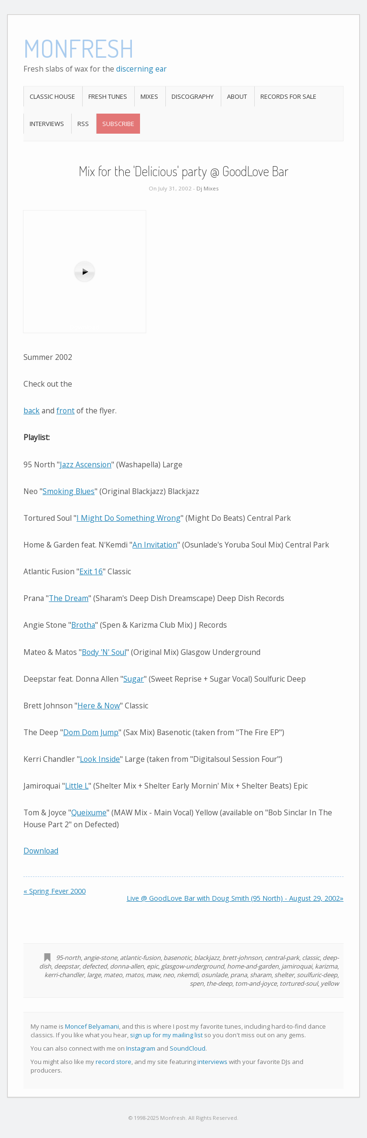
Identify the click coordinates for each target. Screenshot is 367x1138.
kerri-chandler (64, 974)
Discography (193, 96)
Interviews (47, 123)
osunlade (214, 974)
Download (40, 850)
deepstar (66, 966)
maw (153, 974)
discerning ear (141, 68)
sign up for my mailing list (166, 1035)
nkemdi (187, 974)
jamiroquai (296, 966)
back (31, 410)
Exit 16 (91, 571)
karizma (326, 966)
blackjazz (206, 957)
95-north (68, 957)
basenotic (177, 957)
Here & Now (98, 705)
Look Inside (100, 759)
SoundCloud (187, 1048)
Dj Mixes (207, 188)
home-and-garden (253, 966)
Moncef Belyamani (92, 1026)
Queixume (89, 812)
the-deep (219, 983)
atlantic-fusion (140, 957)
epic (152, 966)
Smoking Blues (69, 491)
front (65, 410)
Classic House (52, 96)
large (94, 974)
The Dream (68, 598)
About (237, 96)
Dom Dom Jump (91, 732)
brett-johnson (242, 957)
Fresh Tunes (107, 96)
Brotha (83, 625)
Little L (76, 785)
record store (113, 1061)
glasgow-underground (192, 966)
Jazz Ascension (85, 464)
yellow (330, 983)
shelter (284, 974)
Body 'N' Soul (104, 652)
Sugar (133, 679)
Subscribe (118, 123)
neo (168, 974)
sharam (260, 974)
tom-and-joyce (256, 983)
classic (311, 957)
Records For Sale (288, 96)
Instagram (140, 1048)
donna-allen (127, 966)
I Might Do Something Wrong (128, 518)
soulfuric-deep (317, 974)
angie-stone (100, 957)
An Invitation (154, 544)
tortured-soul (299, 983)
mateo (113, 974)
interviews (212, 1061)
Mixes (149, 96)
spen (197, 983)
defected (94, 966)
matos (134, 974)
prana (238, 974)
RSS (83, 123)
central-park (282, 957)
